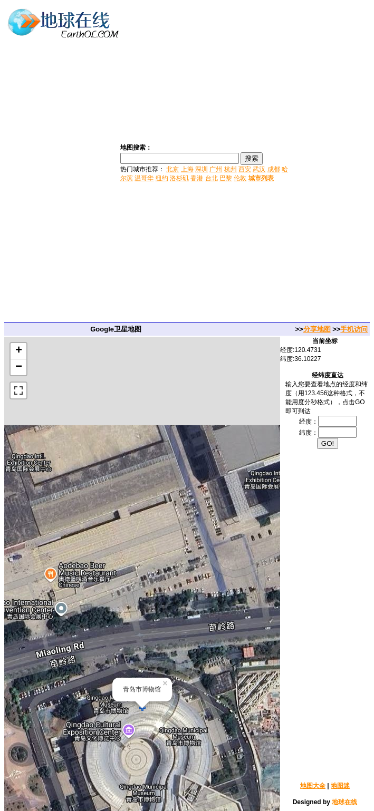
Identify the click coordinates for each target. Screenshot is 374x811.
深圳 (201, 169)
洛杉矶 (179, 178)
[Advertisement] (332, 162)
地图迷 (340, 785)
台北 (211, 178)
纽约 (162, 178)
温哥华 (144, 178)
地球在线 (344, 802)
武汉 (259, 169)
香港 (196, 178)
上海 (187, 169)
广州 (215, 169)
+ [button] (18, 351)
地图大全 (312, 785)
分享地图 (317, 329)
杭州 (230, 169)
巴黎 (225, 178)
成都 (273, 169)
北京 (172, 169)
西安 (244, 169)
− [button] (18, 367)
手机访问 (354, 329)
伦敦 (240, 178)
